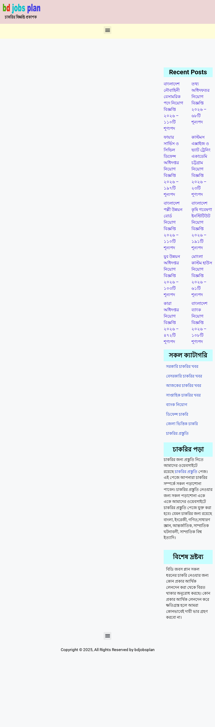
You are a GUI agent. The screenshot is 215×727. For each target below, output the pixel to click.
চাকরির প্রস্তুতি (177, 433)
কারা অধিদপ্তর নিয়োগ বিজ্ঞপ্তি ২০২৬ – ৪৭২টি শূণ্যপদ (171, 322)
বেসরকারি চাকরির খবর (184, 376)
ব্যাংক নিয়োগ (176, 404)
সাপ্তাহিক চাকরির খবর (183, 395)
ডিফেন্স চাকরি (177, 414)
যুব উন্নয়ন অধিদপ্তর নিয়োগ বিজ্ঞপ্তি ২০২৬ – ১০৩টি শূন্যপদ (172, 275)
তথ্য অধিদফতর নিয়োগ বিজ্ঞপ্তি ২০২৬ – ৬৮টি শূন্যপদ (200, 103)
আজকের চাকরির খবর (183, 385)
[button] (107, 30)
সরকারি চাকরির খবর (182, 366)
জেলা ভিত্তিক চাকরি (182, 423)
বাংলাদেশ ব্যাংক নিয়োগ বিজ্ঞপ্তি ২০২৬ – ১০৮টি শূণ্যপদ (199, 322)
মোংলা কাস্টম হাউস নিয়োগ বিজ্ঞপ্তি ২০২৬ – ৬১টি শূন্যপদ (201, 275)
